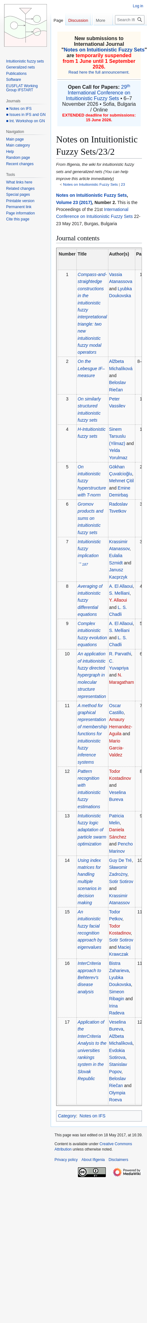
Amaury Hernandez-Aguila (120, 726)
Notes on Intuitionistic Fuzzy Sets (104, 49)
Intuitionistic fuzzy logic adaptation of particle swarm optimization (92, 830)
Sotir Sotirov (121, 881)
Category (67, 1115)
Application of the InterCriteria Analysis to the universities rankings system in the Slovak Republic (92, 1050)
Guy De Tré (120, 860)
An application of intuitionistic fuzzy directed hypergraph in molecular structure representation (92, 675)
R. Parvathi (120, 653)
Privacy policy (66, 1160)
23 (123, 184)
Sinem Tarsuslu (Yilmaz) (117, 436)
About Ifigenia (93, 1160)
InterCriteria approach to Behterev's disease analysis (89, 977)
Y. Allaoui (118, 600)
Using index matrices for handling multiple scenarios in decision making (89, 881)
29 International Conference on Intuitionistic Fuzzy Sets (98, 92)
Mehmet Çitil (121, 480)
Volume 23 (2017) (74, 202)
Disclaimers (118, 1160)
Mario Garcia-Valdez (116, 748)
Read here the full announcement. (99, 72)
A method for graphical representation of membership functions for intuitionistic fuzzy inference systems (92, 734)
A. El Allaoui (121, 586)
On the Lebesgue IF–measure (91, 368)
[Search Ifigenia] (129, 32)
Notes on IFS (92, 1115)
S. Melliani (119, 593)
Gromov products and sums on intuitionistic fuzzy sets (90, 518)
